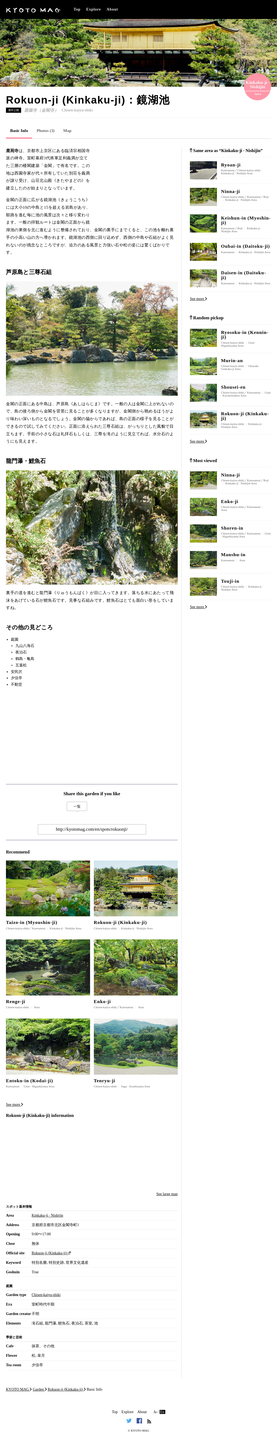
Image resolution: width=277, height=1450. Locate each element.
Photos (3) (45, 130)
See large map (167, 1194)
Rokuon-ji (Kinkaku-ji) (51, 1253)
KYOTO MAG (140, 1430)
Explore (93, 9)
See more (14, 1105)
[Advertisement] (137, 181)
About (112, 9)
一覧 (77, 806)
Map (67, 130)
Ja (155, 1412)
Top (77, 9)
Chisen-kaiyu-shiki (77, 110)
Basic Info (19, 130)
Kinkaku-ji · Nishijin (47, 1215)
